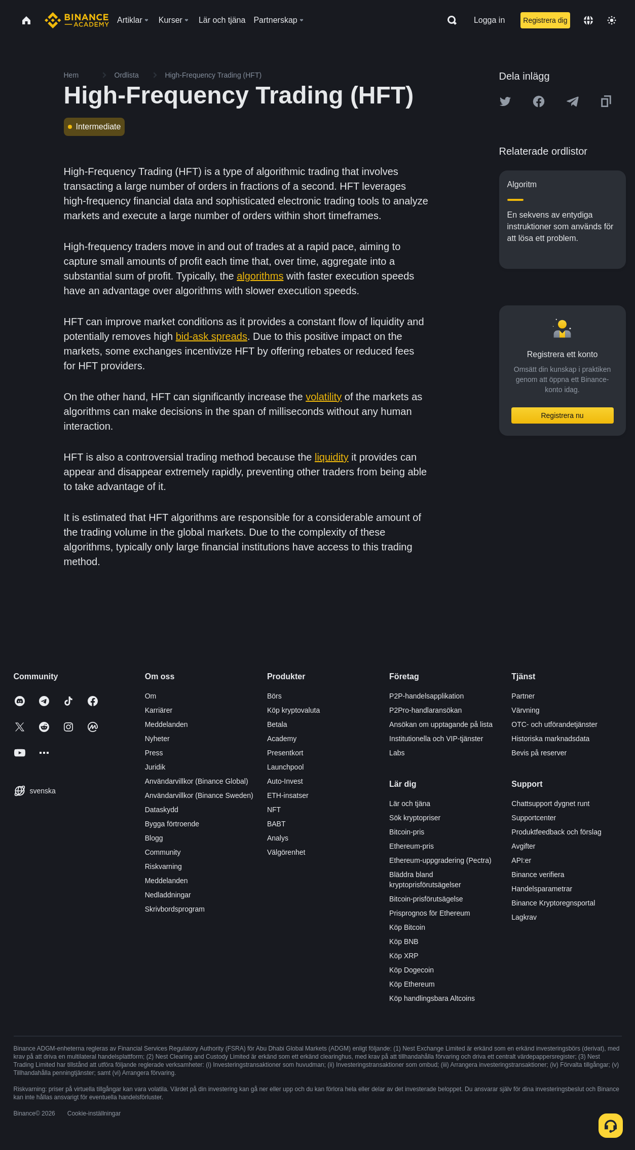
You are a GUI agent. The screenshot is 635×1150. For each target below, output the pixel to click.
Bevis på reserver (539, 753)
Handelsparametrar (541, 889)
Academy (281, 739)
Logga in (489, 20)
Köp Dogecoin (411, 970)
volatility (324, 396)
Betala (277, 724)
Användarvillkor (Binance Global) (196, 781)
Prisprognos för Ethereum (429, 913)
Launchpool (285, 767)
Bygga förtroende (172, 824)
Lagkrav (524, 917)
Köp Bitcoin (407, 927)
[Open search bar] (449, 20)
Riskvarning (163, 866)
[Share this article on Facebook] (539, 101)
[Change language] (588, 20)
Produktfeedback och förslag (556, 832)
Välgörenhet (286, 852)
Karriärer (158, 710)
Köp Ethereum (412, 984)
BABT (276, 824)
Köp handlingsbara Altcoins (432, 998)
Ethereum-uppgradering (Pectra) (440, 860)
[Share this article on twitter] (505, 101)
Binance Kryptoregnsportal (553, 903)
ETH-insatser (288, 795)
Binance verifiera (537, 874)
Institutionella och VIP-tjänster (436, 739)
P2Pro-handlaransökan (425, 710)
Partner (523, 696)
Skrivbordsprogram (175, 909)
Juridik (155, 767)
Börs (274, 696)
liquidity (332, 457)
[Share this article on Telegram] (573, 101)
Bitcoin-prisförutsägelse (426, 899)
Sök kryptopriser (414, 818)
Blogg (154, 838)
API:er (521, 860)
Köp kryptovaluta (293, 710)
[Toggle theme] (612, 20)
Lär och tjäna (409, 803)
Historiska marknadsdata (550, 739)
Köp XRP (404, 956)
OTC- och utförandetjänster (554, 724)
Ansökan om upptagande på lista (441, 724)
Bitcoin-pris (406, 832)
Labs (396, 753)
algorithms (260, 276)
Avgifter (523, 846)
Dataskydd (161, 810)
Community (163, 852)
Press (154, 753)
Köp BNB (404, 941)
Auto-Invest (285, 781)
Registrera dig (545, 20)
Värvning (525, 710)
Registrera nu (562, 415)
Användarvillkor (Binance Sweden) (199, 795)
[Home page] (77, 20)
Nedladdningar (168, 895)
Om (151, 696)
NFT (274, 810)
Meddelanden (166, 724)
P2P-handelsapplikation (426, 696)
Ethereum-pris (411, 846)
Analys (277, 838)
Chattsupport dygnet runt (550, 803)
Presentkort (285, 753)
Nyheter (157, 739)
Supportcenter (533, 818)
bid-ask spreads (211, 336)
